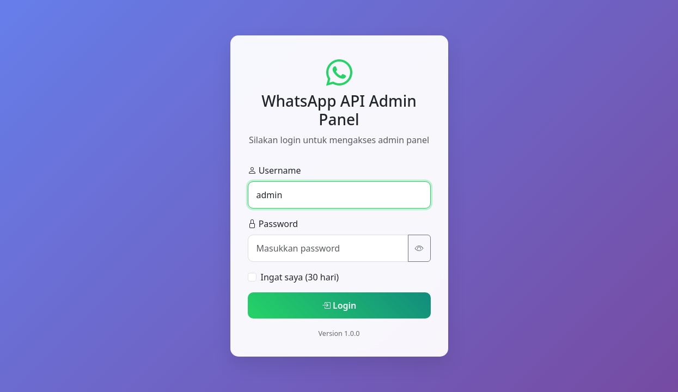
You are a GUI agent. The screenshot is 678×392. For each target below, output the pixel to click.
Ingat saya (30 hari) (300, 277)
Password (273, 224)
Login (339, 305)
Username (274, 170)
